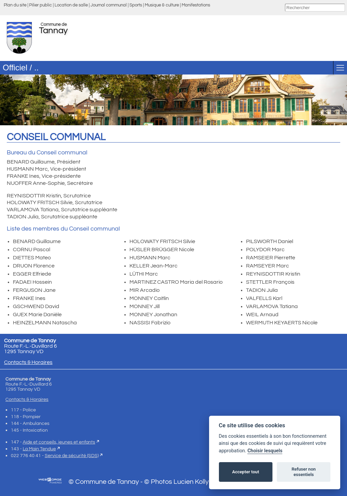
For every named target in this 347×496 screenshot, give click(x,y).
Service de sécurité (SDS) (72, 455)
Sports (135, 5)
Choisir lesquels (264, 451)
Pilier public (40, 5)
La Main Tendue (39, 448)
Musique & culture (162, 5)
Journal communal (108, 5)
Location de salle (71, 5)
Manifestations (196, 5)
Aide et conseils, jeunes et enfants (59, 442)
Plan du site (15, 5)
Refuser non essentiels (303, 472)
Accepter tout (245, 471)
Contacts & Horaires (28, 362)
